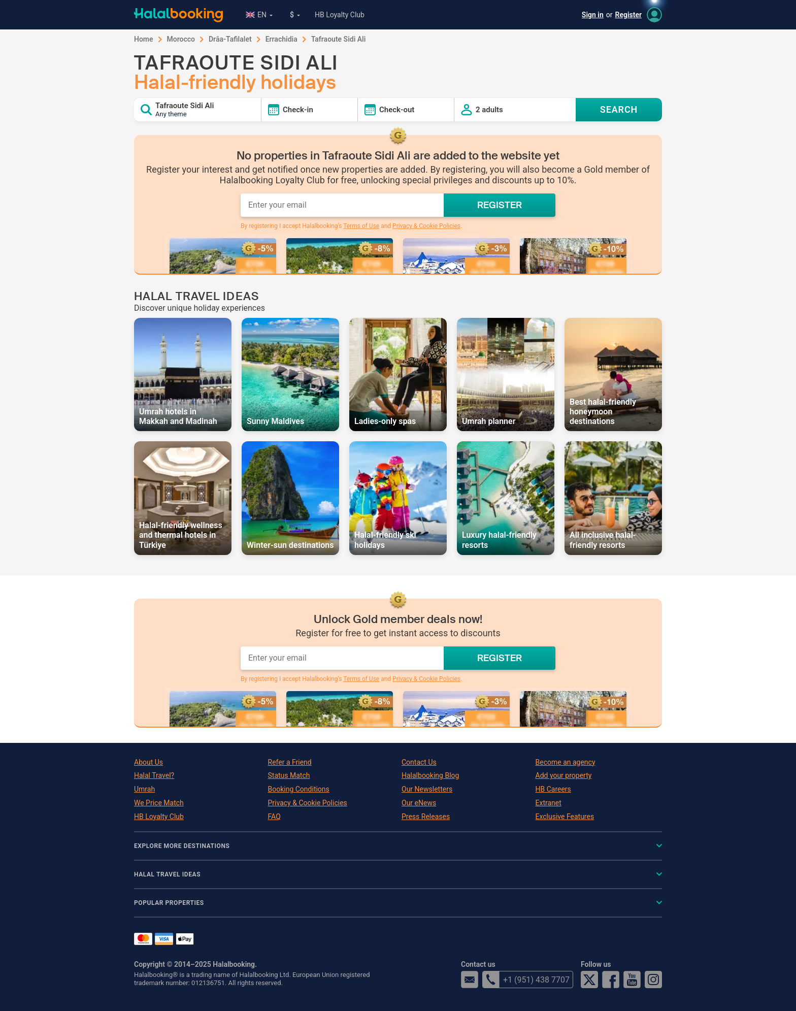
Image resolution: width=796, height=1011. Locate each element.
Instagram (653, 979)
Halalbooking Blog (430, 775)
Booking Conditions (298, 789)
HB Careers (553, 789)
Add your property (564, 775)
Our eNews (419, 803)
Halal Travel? (154, 775)
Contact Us (419, 762)
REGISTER (499, 205)
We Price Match (159, 803)
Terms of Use (361, 226)
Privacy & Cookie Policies (426, 226)
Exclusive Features (565, 816)
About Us (148, 762)
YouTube (632, 979)
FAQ (274, 816)
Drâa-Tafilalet (230, 39)
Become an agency (565, 762)
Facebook (610, 979)
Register (628, 15)
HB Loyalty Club (339, 15)
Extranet (548, 803)
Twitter (589, 979)
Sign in (593, 15)
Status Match (289, 775)
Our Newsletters (427, 789)
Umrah (144, 789)
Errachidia (281, 39)
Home (143, 39)
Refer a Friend (290, 762)
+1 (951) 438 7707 (526, 979)
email (469, 979)
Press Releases (426, 816)
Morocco (181, 39)
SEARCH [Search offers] (619, 109)
